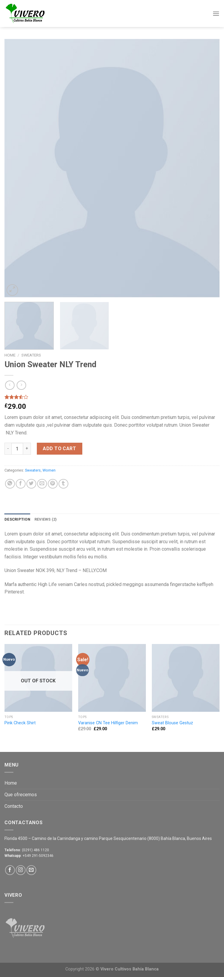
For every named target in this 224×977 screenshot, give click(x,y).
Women (49, 470)
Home (9, 355)
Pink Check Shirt (20, 722)
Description (17, 519)
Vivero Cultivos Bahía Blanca (129, 969)
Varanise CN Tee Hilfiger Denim (108, 722)
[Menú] (216, 13)
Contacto (13, 806)
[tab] (17, 519)
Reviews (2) (45, 519)
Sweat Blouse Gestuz (172, 722)
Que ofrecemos (20, 794)
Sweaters (31, 355)
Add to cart (59, 448)
